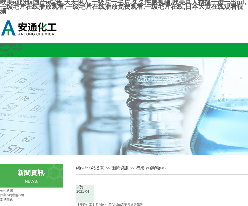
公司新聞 (6, 190)
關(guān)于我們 (11, 50)
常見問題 (6, 199)
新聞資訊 (120, 168)
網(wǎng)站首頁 (11, 45)
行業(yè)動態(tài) (151, 168)
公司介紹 (6, 54)
